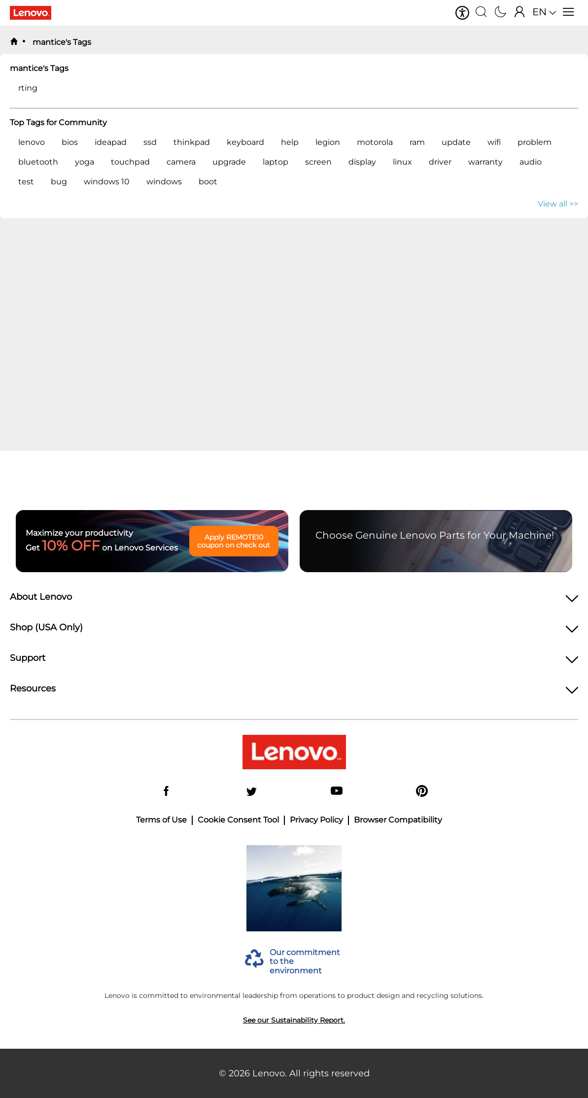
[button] (462, 13)
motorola (375, 142)
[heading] (294, 600)
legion (327, 142)
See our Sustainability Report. (294, 1020)
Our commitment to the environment (305, 961)
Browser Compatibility (398, 820)
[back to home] (14, 42)
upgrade (229, 162)
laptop (275, 162)
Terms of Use (161, 820)
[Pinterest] (422, 792)
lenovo (31, 142)
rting (27, 88)
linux (402, 162)
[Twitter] (251, 792)
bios (70, 142)
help (290, 142)
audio (530, 162)
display (362, 162)
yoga (84, 162)
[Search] (481, 12)
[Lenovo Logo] (34, 13)
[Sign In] (519, 12)
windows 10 (107, 181)
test (26, 181)
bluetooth (38, 162)
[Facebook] (166, 792)
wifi (494, 142)
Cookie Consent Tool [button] (238, 820)
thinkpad (191, 142)
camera (181, 162)
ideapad (111, 142)
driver (440, 162)
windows (164, 181)
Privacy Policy (316, 820)
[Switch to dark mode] (500, 12)
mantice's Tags (61, 42)
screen (318, 162)
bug (59, 181)
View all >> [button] (558, 204)
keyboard (245, 142)
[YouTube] (337, 792)
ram (417, 142)
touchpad (130, 162)
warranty (485, 162)
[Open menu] (568, 12)
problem (535, 142)
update (456, 142)
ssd (150, 142)
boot (208, 181)
